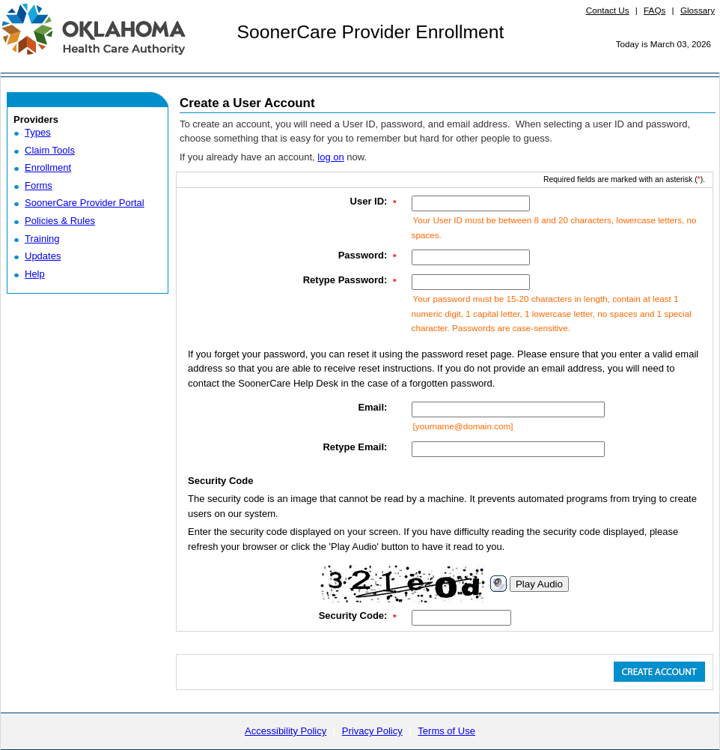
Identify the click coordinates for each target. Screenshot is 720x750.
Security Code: (353, 615)
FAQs (654, 10)
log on (330, 157)
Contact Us (607, 10)
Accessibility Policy (285, 731)
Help (35, 273)
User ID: (369, 201)
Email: (372, 407)
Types (38, 132)
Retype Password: (345, 279)
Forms (38, 185)
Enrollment (48, 167)
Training (42, 238)
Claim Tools (50, 150)
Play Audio (539, 584)
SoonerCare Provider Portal (84, 202)
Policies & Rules (60, 220)
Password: (363, 255)
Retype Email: (355, 447)
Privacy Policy (372, 731)
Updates (43, 255)
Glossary (697, 10)
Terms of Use (446, 731)
